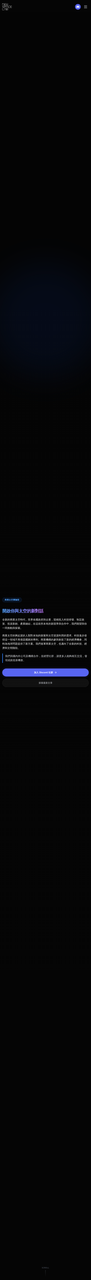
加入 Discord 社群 (45, 672)
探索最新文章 (45, 683)
